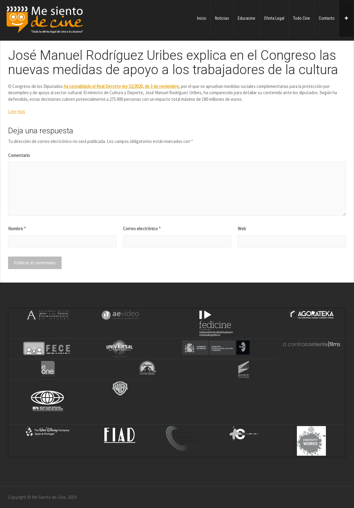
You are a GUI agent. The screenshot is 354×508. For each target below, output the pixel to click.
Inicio (201, 18)
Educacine (246, 18)
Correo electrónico (142, 228)
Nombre (17, 228)
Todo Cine (301, 18)
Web (242, 228)
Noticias (222, 18)
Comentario (19, 155)
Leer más (16, 111)
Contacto (327, 18)
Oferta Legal (274, 18)
